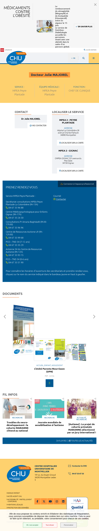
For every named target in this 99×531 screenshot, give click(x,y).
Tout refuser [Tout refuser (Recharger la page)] (50, 525)
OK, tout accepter (32, 525)
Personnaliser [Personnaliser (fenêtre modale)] (68, 525)
